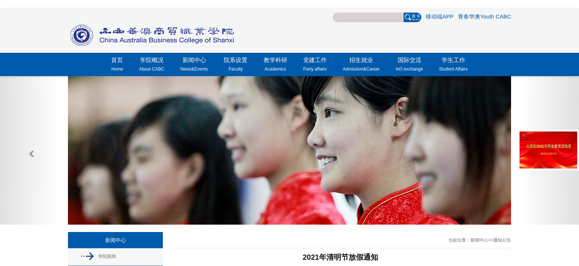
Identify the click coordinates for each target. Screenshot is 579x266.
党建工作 (315, 65)
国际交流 (409, 65)
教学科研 (275, 65)
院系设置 (235, 65)
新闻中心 (194, 65)
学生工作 (453, 65)
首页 (117, 65)
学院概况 (151, 65)
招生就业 (361, 65)
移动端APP (439, 16)
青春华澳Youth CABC (484, 16)
